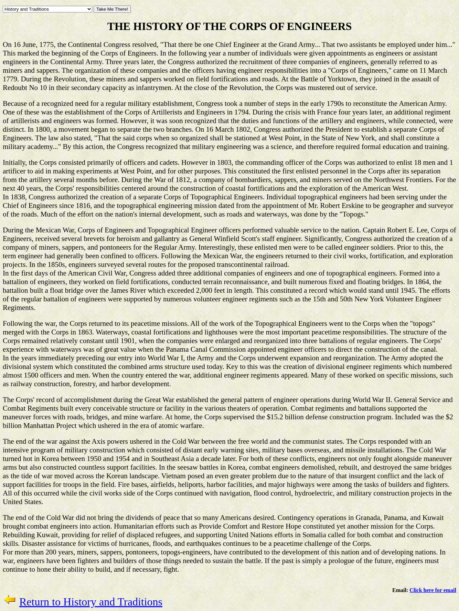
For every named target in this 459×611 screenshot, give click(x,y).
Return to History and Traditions (90, 601)
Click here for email (432, 590)
